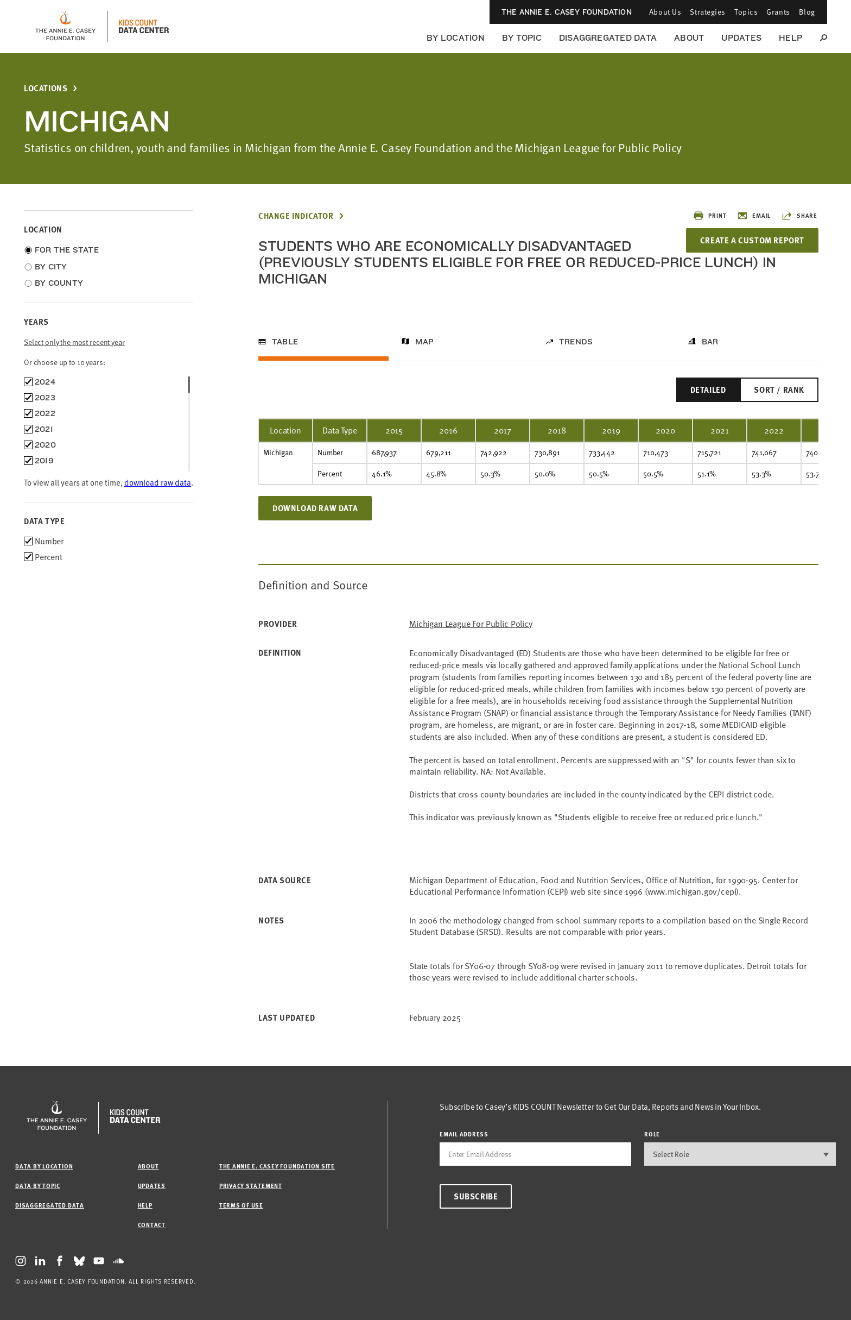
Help (790, 38)
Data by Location (44, 1166)
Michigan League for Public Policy (470, 624)
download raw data (157, 482)
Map (424, 342)
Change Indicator (296, 216)
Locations (45, 88)
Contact (152, 1225)
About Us (665, 11)
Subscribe (476, 1196)
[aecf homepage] (65, 26)
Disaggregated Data (608, 38)
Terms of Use (241, 1205)
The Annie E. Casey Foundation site (277, 1166)
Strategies (708, 11)
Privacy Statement (250, 1185)
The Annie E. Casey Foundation (566, 12)
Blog (807, 11)
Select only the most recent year (74, 342)
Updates (741, 38)
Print (709, 215)
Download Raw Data (315, 508)
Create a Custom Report (752, 240)
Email (754, 215)
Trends (576, 342)
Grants (778, 11)
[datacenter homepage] (143, 26)
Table (285, 342)
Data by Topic (37, 1185)
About (689, 38)
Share (799, 215)
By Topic (522, 38)
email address (464, 1134)
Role (652, 1134)
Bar (710, 342)
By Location (456, 38)
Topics (746, 11)
